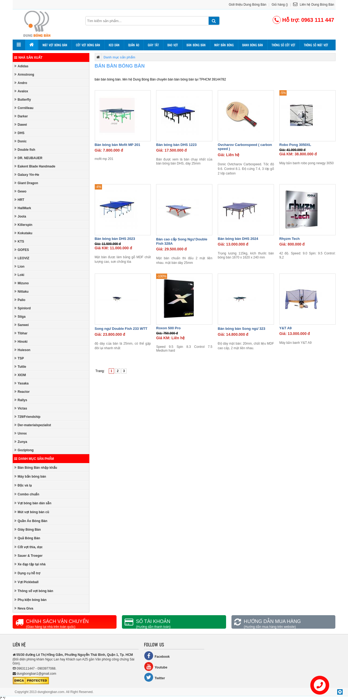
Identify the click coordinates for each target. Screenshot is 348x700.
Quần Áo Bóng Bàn (30, 521)
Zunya (20, 442)
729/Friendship (27, 417)
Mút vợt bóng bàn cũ (31, 512)
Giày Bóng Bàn (27, 529)
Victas (20, 408)
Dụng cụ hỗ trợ (27, 573)
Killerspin (23, 225)
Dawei (20, 124)
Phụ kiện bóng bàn (30, 600)
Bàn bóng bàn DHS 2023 (115, 239)
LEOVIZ (21, 258)
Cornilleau (24, 108)
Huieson (22, 350)
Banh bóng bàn (252, 45)
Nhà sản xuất (28, 58)
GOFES (21, 250)
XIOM (20, 375)
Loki (19, 275)
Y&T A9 (285, 328)
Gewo (20, 191)
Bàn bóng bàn (196, 45)
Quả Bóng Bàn (27, 538)
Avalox (21, 91)
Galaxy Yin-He (26, 175)
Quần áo (133, 45)
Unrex (20, 433)
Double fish (24, 150)
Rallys (20, 400)
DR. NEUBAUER (28, 158)
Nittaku (21, 291)
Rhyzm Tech (289, 239)
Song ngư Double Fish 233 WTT (121, 329)
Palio (20, 300)
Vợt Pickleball (26, 582)
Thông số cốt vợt (283, 45)
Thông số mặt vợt (316, 45)
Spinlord (22, 308)
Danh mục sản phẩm (34, 459)
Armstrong (24, 74)
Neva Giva (23, 608)
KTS (19, 241)
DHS (19, 133)
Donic (20, 141)
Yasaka (21, 383)
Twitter (154, 677)
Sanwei (21, 325)
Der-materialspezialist (32, 425)
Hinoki (21, 342)
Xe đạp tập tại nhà (30, 564)
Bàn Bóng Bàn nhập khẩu (35, 468)
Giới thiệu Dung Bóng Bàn (247, 4)
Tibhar (20, 333)
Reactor (22, 392)
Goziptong (24, 450)
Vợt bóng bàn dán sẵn (32, 503)
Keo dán (114, 45)
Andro (20, 83)
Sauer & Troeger (28, 556)
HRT (19, 200)
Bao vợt (172, 45)
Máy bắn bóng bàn (30, 476)
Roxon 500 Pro (168, 328)
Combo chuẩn (26, 494)
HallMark (22, 208)
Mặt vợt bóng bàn (55, 45)
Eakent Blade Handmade (34, 166)
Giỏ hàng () (280, 4)
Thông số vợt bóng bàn (33, 591)
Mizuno (21, 283)
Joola (20, 216)
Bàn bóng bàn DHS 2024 (238, 239)
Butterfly (22, 99)
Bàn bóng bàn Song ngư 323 (241, 329)
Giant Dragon (26, 183)
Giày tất (153, 45)
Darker (21, 116)
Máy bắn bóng (224, 45)
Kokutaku (23, 233)
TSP (19, 358)
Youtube (155, 666)
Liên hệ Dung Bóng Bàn (313, 4)
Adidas (21, 66)
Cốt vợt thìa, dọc (28, 547)
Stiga (20, 316)
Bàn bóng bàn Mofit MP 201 (117, 145)
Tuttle (20, 367)
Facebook (157, 655)
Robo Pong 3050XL (295, 145)
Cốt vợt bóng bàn (88, 45)
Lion (19, 266)
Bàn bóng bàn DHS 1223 (176, 145)
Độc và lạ (23, 485)
